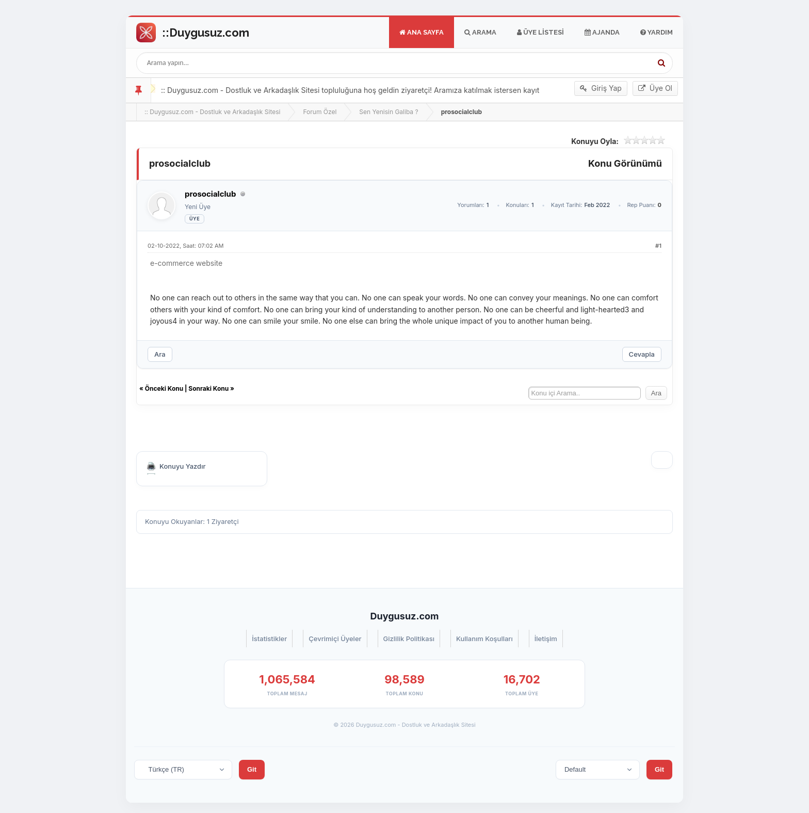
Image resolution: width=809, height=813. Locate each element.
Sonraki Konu (208, 388)
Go (192, 32)
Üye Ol (655, 88)
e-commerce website (186, 263)
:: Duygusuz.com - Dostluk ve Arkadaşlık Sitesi (212, 112)
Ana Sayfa (421, 32)
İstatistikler (269, 638)
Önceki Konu (164, 388)
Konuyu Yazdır (182, 466)
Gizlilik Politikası (408, 638)
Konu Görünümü (625, 163)
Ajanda (602, 32)
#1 (658, 245)
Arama (480, 32)
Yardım (656, 32)
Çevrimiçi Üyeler (335, 638)
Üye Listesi (540, 32)
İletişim (546, 638)
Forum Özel (319, 112)
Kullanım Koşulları (484, 638)
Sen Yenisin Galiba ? (388, 112)
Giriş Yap (601, 88)
